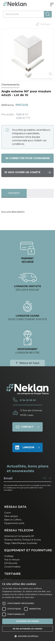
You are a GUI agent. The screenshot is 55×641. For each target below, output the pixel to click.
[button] (27, 636)
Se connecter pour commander (27, 158)
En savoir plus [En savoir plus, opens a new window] (28, 597)
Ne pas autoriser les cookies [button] (27, 628)
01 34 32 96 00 (28, 400)
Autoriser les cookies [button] (27, 621)
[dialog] (27, 610)
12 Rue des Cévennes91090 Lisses (31, 412)
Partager (43, 24)
